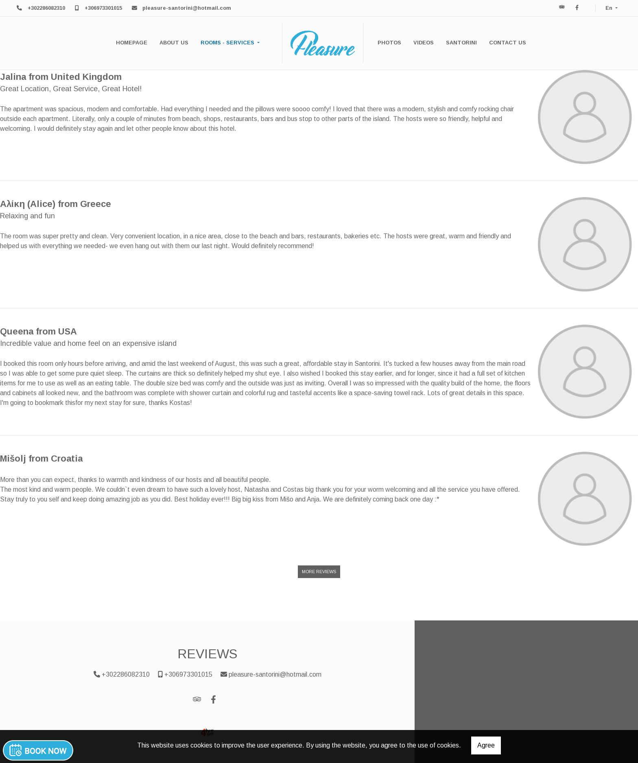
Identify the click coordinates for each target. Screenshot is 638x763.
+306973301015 (103, 8)
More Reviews (319, 571)
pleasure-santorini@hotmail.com (186, 8)
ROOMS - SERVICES (228, 43)
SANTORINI (461, 43)
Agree (486, 745)
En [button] (609, 8)
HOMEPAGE (131, 43)
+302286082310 (46, 8)
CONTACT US (507, 43)
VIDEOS (423, 43)
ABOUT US (174, 43)
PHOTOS (389, 43)
